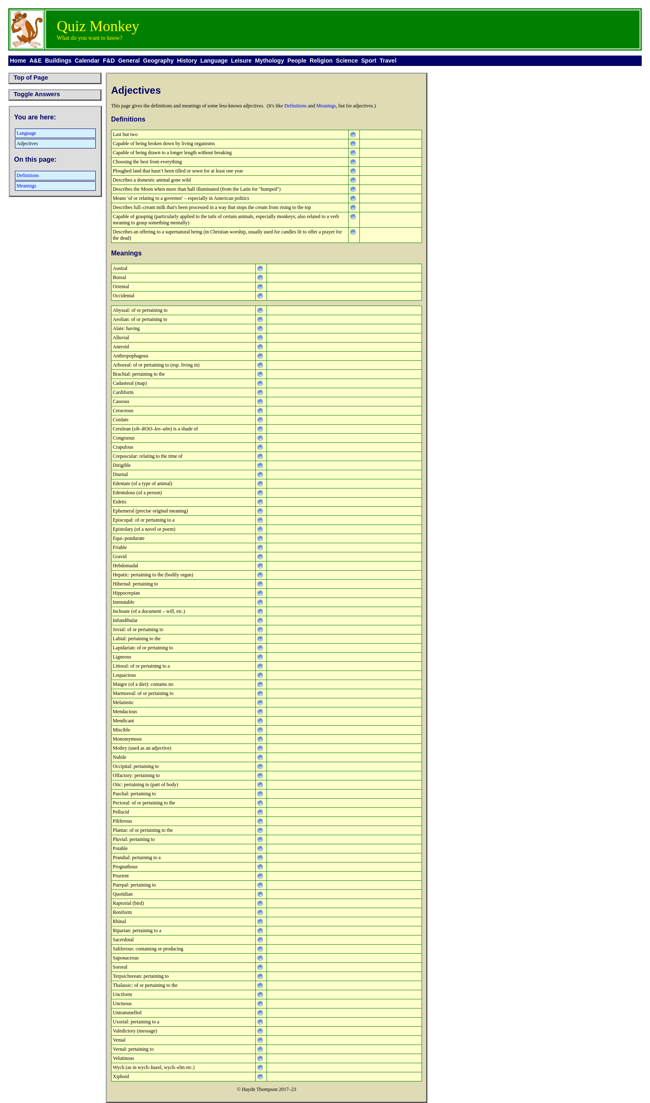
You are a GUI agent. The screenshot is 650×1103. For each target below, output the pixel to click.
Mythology (269, 60)
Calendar (87, 60)
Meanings (26, 186)
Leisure (241, 60)
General (129, 60)
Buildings (58, 60)
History (187, 60)
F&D (109, 60)
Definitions (28, 175)
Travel (388, 60)
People (296, 60)
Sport (368, 60)
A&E (35, 60)
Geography (158, 60)
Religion (321, 60)
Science (347, 60)
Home (18, 60)
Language (214, 60)
